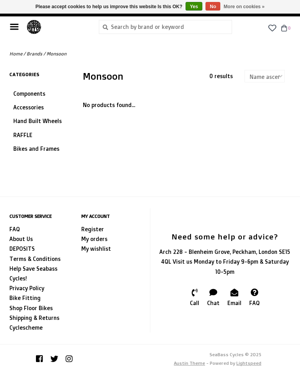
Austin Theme (189, 363)
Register (92, 229)
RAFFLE (22, 135)
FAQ (14, 229)
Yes (194, 6)
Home (15, 54)
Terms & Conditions (35, 258)
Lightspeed (248, 363)
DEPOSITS (22, 248)
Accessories (28, 107)
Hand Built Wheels (37, 121)
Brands (34, 54)
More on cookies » (244, 6)
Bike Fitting (25, 297)
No (213, 6)
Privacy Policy (26, 288)
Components (29, 93)
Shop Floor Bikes (31, 308)
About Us (21, 239)
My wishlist (96, 248)
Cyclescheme (26, 327)
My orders (94, 239)
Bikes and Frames (36, 148)
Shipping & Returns (34, 317)
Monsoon (56, 54)
